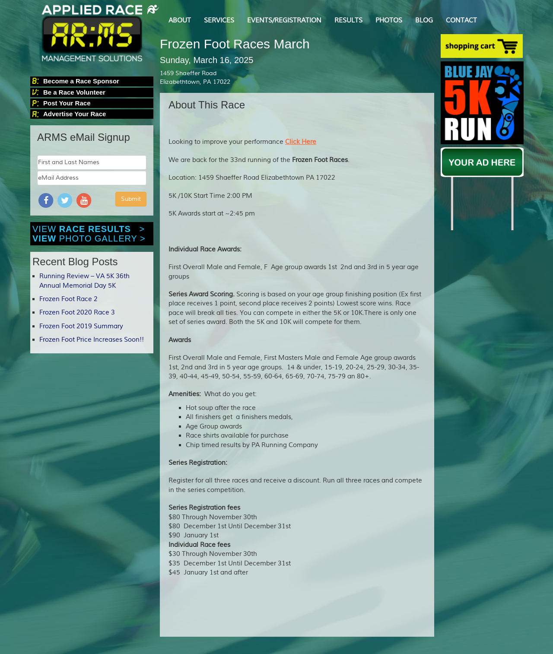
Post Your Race (66, 103)
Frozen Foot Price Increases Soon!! (91, 340)
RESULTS (348, 20)
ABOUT (179, 20)
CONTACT (461, 20)
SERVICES (219, 20)
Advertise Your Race (74, 113)
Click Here (300, 142)
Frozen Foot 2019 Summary (81, 326)
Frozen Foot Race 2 (68, 299)
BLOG (424, 20)
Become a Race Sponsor (81, 81)
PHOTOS (388, 20)
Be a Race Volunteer (74, 92)
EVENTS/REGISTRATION (284, 20)
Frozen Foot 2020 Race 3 (77, 312)
